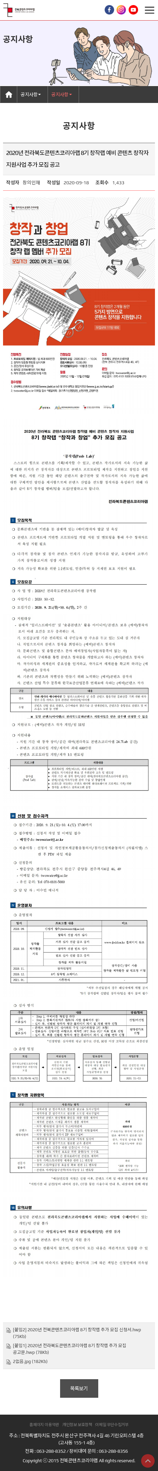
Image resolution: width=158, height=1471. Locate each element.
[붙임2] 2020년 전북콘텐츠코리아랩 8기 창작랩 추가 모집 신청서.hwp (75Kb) (77, 1333)
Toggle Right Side (149, 10)
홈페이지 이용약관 (44, 1424)
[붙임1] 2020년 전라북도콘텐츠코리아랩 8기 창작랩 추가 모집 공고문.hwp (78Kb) (69, 1349)
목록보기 (79, 1388)
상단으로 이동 (148, 1461)
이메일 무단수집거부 (111, 1424)
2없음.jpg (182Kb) (30, 1361)
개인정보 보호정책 (77, 1424)
